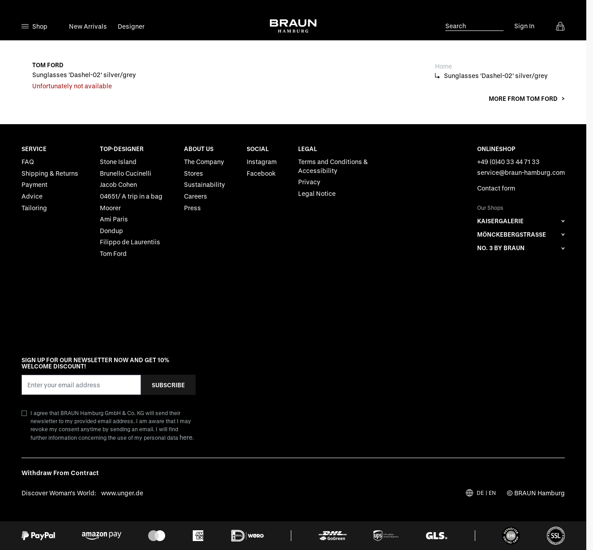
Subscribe (168, 384)
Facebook (261, 173)
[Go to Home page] (293, 26)
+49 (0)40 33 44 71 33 (508, 161)
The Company (204, 161)
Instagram (262, 161)
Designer (131, 26)
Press (192, 207)
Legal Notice (317, 193)
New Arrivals (88, 26)
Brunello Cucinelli (125, 173)
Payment (34, 184)
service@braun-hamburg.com (521, 172)
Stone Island (118, 161)
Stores (193, 173)
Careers (195, 196)
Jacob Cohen (118, 184)
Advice (32, 196)
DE (480, 493)
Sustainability (204, 184)
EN (492, 493)
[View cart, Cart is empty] (560, 26)
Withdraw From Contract (60, 472)
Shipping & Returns (49, 173)
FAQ (27, 161)
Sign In (524, 26)
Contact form (496, 188)
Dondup (111, 230)
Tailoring (34, 207)
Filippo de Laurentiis (130, 242)
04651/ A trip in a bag (131, 196)
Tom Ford (113, 253)
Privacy (309, 182)
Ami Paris (114, 219)
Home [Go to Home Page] (443, 66)
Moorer (110, 207)
